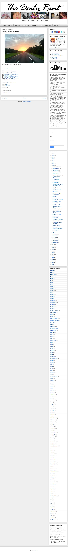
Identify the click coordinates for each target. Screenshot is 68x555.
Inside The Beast (56, 173)
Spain (51, 485)
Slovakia (52, 479)
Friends (51, 346)
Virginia (51, 505)
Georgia (51, 348)
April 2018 (55, 237)
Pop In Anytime (55, 197)
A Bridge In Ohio (56, 194)
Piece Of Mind (53, 463)
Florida (6, 85)
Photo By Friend (53, 459)
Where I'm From (25, 25)
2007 (53, 261)
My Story (52, 424)
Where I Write (34, 25)
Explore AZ (52, 332)
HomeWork (52, 356)
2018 (53, 165)
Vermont (52, 501)
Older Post (44, 98)
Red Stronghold (55, 217)
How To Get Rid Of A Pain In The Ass (10, 73)
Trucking (52, 493)
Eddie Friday (52, 326)
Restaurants (52, 467)
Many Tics (52, 390)
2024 (53, 155)
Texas (51, 491)
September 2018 (56, 171)
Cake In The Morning (8, 69)
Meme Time (52, 400)
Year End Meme (53, 519)
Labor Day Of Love (56, 225)
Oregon (51, 451)
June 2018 (55, 234)
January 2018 (55, 242)
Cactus (51, 286)
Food (51, 338)
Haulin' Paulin (55, 202)
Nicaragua (52, 440)
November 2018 (56, 168)
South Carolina (53, 481)
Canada (51, 290)
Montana (52, 416)
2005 (53, 264)
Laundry (51, 382)
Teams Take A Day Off (8, 75)
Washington (52, 507)
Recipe (51, 465)
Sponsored (52, 487)
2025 (53, 153)
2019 (53, 163)
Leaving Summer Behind (57, 228)
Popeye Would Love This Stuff (9, 77)
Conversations (53, 302)
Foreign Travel (53, 340)
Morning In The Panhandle (58, 219)
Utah (51, 499)
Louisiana (52, 386)
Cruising (51, 308)
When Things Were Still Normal (9, 68)
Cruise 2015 (52, 306)
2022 (53, 158)
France (51, 342)
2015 (53, 247)
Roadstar (52, 473)
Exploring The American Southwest (57, 223)
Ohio (51, 448)
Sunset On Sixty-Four (57, 189)
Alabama (52, 270)
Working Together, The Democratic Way (11, 74)
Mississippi (52, 410)
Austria (51, 282)
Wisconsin (52, 513)
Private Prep (55, 196)
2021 (53, 160)
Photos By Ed (53, 461)
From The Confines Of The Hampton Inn (11, 78)
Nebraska (52, 426)
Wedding (52, 509)
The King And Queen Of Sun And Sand (11, 76)
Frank (51, 344)
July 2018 (55, 232)
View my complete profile (55, 47)
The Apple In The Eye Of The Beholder (57, 209)
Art (50, 280)
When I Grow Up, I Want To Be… (10, 79)
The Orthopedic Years (57, 201)
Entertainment (53, 330)
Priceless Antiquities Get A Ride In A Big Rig (57, 185)
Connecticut (52, 300)
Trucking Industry (53, 495)
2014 (53, 249)
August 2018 (55, 230)
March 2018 (55, 239)
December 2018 (56, 166)
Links (51, 384)
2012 (53, 252)
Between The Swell (56, 204)
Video (51, 503)
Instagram (52, 372)
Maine (51, 388)
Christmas (52, 294)
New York (52, 438)
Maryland (52, 392)
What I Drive (17, 25)
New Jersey (52, 434)
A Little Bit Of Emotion (57, 214)
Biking (51, 284)
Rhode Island (52, 469)
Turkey (51, 497)
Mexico (51, 402)
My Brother (52, 420)
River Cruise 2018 (53, 471)
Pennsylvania (52, 455)
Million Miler (52, 406)
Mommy (51, 414)
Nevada (51, 430)
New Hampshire (53, 432)
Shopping (52, 477)
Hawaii (51, 352)
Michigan (52, 404)
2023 (53, 157)
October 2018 (55, 170)
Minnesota (52, 408)
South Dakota (53, 483)
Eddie (51, 324)
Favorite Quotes (48, 25)
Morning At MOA (56, 179)
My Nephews (52, 422)
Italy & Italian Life (53, 376)
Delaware (52, 316)
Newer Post (4, 98)
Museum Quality (56, 182)
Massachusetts (53, 394)
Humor (51, 360)
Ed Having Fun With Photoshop (9, 82)
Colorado (52, 298)
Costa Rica (52, 304)
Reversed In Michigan (57, 193)
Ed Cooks (52, 322)
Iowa (51, 374)
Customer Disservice (54, 310)
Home (4, 25)
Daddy (51, 314)
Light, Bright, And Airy (8, 72)
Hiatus (51, 354)
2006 (53, 262)
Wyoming (52, 517)
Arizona (51, 276)
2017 (53, 244)
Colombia (52, 296)
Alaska (51, 272)
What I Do (10, 25)
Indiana (51, 370)
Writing (51, 515)
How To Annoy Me (53, 358)
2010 (53, 256)
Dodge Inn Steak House (54, 320)
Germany (52, 350)
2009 (53, 257)
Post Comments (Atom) (26, 101)
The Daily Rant (60, 38)
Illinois (51, 366)
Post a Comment (6, 92)
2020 (53, 162)
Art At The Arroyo (56, 220)
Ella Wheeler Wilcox (54, 328)
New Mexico (52, 436)
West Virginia (52, 511)
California (52, 288)
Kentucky (52, 380)
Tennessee (52, 489)
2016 (53, 246)
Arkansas (52, 278)
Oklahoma (52, 449)
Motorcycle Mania (53, 418)
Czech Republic (53, 312)
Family (51, 334)
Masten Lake (52, 396)
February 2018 (56, 240)
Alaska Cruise (53, 274)
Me (51, 398)
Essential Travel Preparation (58, 174)
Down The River (56, 215)
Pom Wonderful (55, 191)
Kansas (51, 378)
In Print (51, 368)
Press (41, 25)
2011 (53, 254)
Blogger (36, 550)
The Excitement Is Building (58, 199)
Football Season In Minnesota (56, 177)
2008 (53, 259)
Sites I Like (56, 25)
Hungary (52, 362)
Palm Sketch (52, 453)
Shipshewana (53, 475)
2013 (53, 251)
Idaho (51, 364)
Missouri (52, 412)
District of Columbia (54, 318)
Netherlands (52, 428)
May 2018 (55, 235)
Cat (51, 292)
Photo (9, 85)
